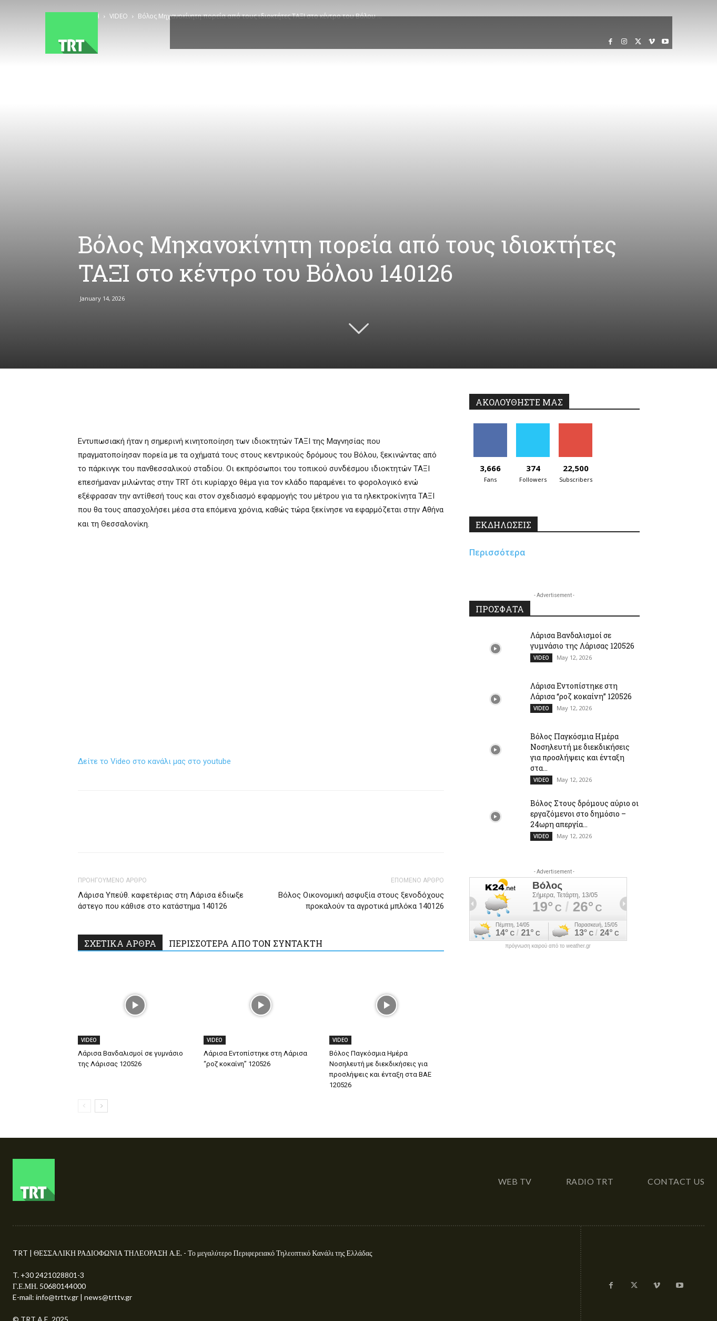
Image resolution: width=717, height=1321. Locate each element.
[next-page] (101, 1106)
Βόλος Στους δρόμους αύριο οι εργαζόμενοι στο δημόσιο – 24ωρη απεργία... (584, 813)
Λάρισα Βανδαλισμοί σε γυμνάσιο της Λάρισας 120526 (582, 640)
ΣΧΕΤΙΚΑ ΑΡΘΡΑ (120, 943)
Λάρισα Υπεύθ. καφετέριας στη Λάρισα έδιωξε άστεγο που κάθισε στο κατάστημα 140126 (161, 900)
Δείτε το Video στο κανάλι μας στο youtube (154, 761)
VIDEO (89, 1040)
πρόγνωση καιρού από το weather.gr (548, 946)
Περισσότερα (497, 552)
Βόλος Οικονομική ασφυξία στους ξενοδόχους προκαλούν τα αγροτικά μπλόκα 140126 (361, 900)
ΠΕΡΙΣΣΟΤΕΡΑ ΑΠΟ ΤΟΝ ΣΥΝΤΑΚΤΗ (245, 943)
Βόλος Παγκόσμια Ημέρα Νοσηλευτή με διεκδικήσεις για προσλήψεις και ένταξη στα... (580, 752)
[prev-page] (84, 1106)
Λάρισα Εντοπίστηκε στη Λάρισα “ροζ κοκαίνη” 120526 (581, 691)
